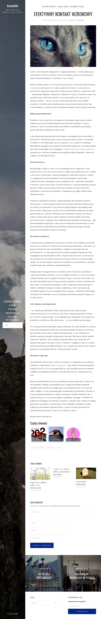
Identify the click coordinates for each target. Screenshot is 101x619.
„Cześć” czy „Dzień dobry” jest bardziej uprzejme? (61, 472)
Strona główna (12, 301)
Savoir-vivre (63, 6)
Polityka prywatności (12, 318)
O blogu (12, 309)
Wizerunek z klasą (77, 6)
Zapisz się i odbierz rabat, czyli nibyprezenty (38, 485)
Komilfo (12, 6)
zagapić (47, 368)
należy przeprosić (58, 365)
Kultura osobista (49, 6)
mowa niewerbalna (37, 448)
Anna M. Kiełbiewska (76, 20)
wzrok (59, 448)
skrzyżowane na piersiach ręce (81, 149)
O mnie (12, 305)
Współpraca (13, 313)
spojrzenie (50, 448)
